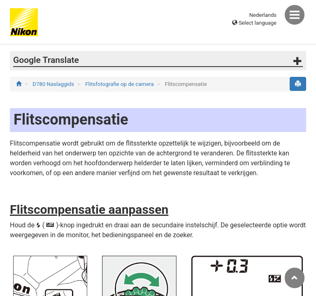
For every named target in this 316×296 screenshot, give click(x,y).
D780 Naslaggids (54, 84)
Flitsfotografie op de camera (120, 84)
